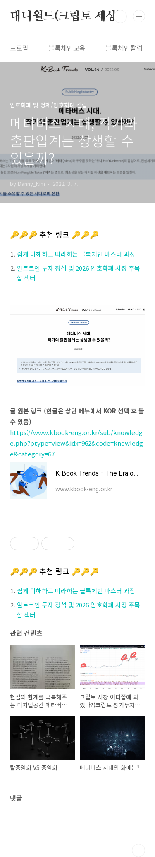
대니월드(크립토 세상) (65, 16)
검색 (120, 16)
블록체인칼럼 (124, 48)
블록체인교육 (67, 48)
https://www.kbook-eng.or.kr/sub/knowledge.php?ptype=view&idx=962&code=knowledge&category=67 (76, 443)
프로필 (19, 48)
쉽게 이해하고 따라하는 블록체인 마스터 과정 (76, 254)
